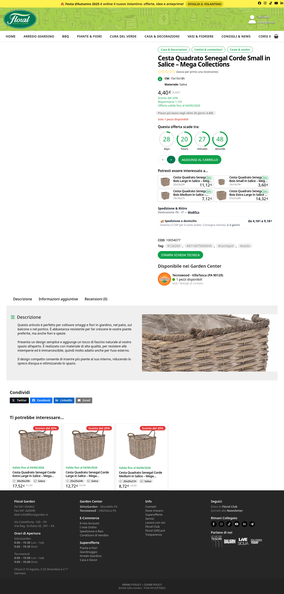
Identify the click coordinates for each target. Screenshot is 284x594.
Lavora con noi (155, 523)
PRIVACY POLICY (131, 584)
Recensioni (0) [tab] (96, 299)
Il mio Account (89, 523)
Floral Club (152, 527)
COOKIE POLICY (153, 584)
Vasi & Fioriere (201, 36)
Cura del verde (123, 36)
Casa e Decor (88, 560)
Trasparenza (153, 535)
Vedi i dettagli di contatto (187, 283)
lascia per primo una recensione (197, 71)
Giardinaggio (88, 552)
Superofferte (153, 515)
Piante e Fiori (88, 548)
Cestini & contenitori (208, 49)
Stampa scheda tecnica (180, 255)
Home (11, 36)
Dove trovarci (154, 511)
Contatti (150, 507)
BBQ (65, 36)
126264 (174, 246)
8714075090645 (200, 246)
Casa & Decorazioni (162, 36)
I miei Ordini (88, 527)
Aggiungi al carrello (200, 160)
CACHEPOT (227, 246)
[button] (277, 36)
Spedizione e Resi (91, 531)
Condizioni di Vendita (94, 535)
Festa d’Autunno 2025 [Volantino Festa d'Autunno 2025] (82, 4)
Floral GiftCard (155, 531)
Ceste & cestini (240, 49)
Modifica (193, 212)
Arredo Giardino (39, 36)
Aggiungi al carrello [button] (185, 177)
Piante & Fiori (89, 36)
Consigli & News (236, 36)
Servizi (149, 519)
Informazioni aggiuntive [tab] (58, 299)
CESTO (246, 246)
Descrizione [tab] (22, 299)
